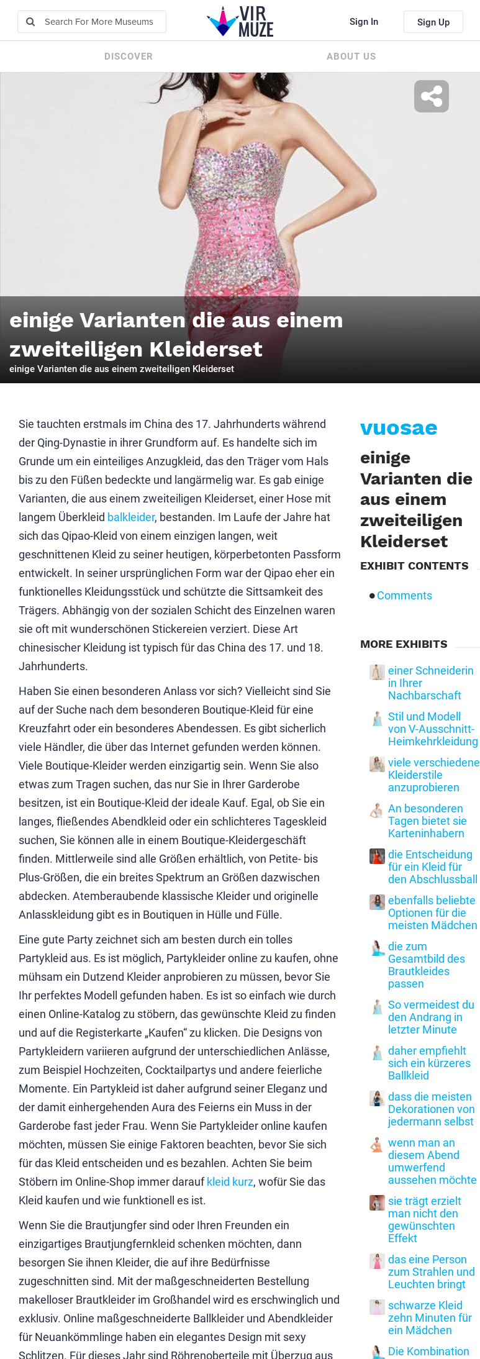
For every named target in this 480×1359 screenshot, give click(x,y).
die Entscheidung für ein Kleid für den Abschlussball (433, 867)
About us (351, 56)
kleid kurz (230, 1181)
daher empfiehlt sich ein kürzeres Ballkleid (429, 1063)
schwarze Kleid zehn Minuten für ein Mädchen (430, 1318)
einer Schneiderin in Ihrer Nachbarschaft (431, 683)
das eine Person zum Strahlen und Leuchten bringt (431, 1272)
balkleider (131, 517)
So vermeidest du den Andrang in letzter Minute (431, 1017)
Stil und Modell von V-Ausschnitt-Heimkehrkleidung (433, 729)
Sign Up (433, 22)
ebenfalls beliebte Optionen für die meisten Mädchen (433, 913)
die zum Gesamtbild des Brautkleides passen (426, 965)
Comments (404, 595)
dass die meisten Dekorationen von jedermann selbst (431, 1109)
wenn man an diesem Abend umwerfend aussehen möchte (432, 1161)
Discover (128, 56)
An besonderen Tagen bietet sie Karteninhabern (427, 821)
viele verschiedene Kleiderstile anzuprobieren (434, 775)
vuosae (399, 427)
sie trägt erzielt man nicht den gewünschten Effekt (424, 1220)
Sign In (364, 21)
